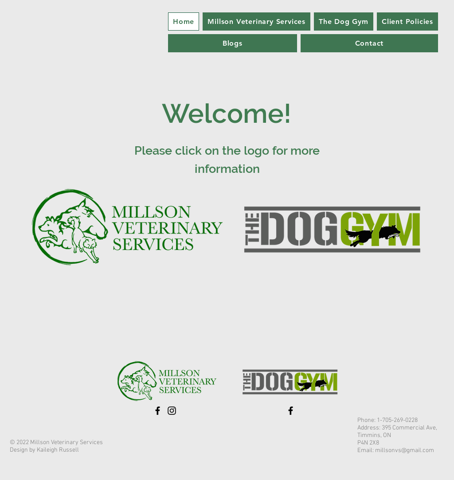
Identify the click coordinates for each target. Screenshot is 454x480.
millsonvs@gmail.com (404, 450)
